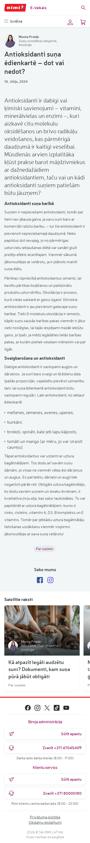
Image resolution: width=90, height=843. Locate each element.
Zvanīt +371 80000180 (45, 793)
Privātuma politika (45, 817)
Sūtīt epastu (45, 734)
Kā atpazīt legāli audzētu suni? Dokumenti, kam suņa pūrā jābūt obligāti (39, 669)
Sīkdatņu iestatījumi (45, 822)
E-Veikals (38, 7)
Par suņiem (44, 548)
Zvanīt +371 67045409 (45, 748)
